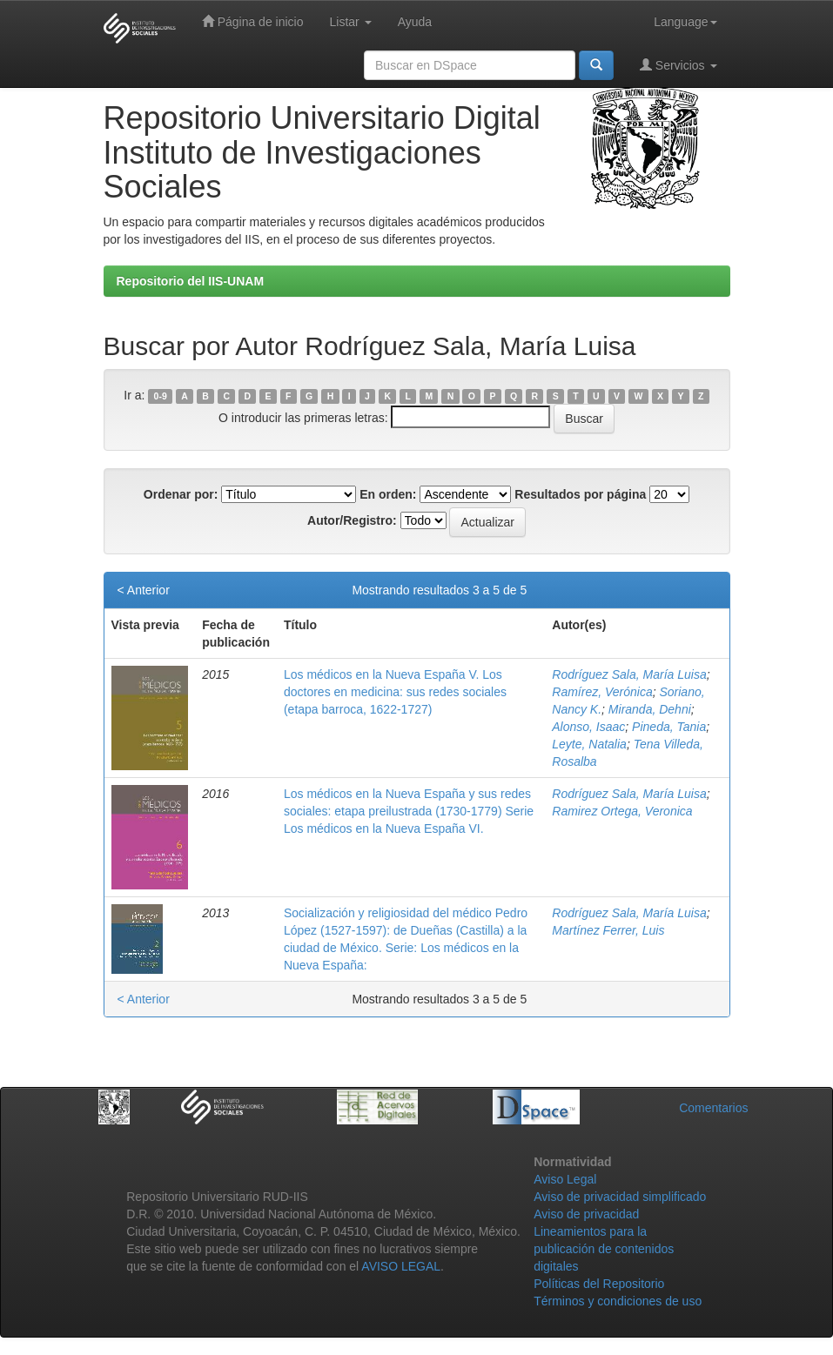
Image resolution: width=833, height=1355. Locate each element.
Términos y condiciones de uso (618, 1301)
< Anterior (144, 590)
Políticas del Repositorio (599, 1284)
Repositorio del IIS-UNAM (191, 281)
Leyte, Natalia (589, 744)
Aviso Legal (565, 1179)
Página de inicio (253, 21)
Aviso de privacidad (586, 1214)
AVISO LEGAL (400, 1266)
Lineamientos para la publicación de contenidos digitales (604, 1248)
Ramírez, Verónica (602, 692)
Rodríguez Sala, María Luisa (629, 674)
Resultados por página (580, 494)
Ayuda (415, 22)
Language (685, 22)
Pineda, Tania (669, 727)
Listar (351, 22)
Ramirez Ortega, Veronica (622, 811)
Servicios (678, 64)
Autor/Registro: (352, 520)
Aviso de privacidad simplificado (620, 1197)
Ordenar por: (181, 494)
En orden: (387, 494)
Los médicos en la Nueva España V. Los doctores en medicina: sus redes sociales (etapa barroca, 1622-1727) (395, 691)
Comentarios (713, 1108)
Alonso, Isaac (588, 727)
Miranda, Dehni (649, 709)
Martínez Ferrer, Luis (608, 930)
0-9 (160, 396)
